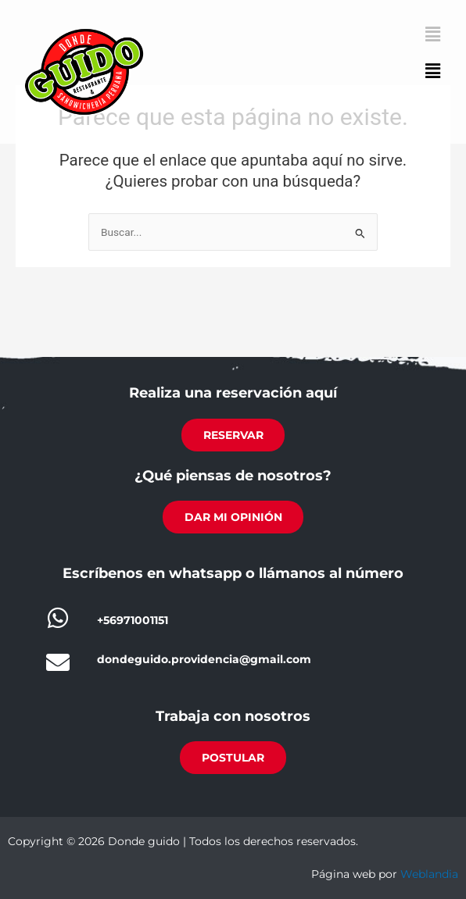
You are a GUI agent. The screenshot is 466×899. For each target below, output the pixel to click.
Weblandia (429, 875)
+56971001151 (132, 621)
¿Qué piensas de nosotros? (233, 475)
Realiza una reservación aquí (233, 393)
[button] (433, 72)
